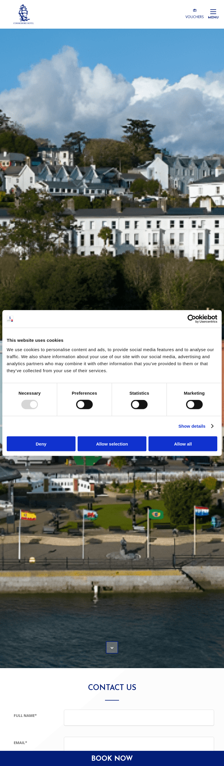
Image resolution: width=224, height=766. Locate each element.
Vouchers (195, 13)
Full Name (25, 715)
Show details (192, 426)
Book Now (112, 758)
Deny (41, 443)
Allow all (183, 443)
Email (20, 742)
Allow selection (112, 443)
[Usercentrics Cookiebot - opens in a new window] (191, 319)
